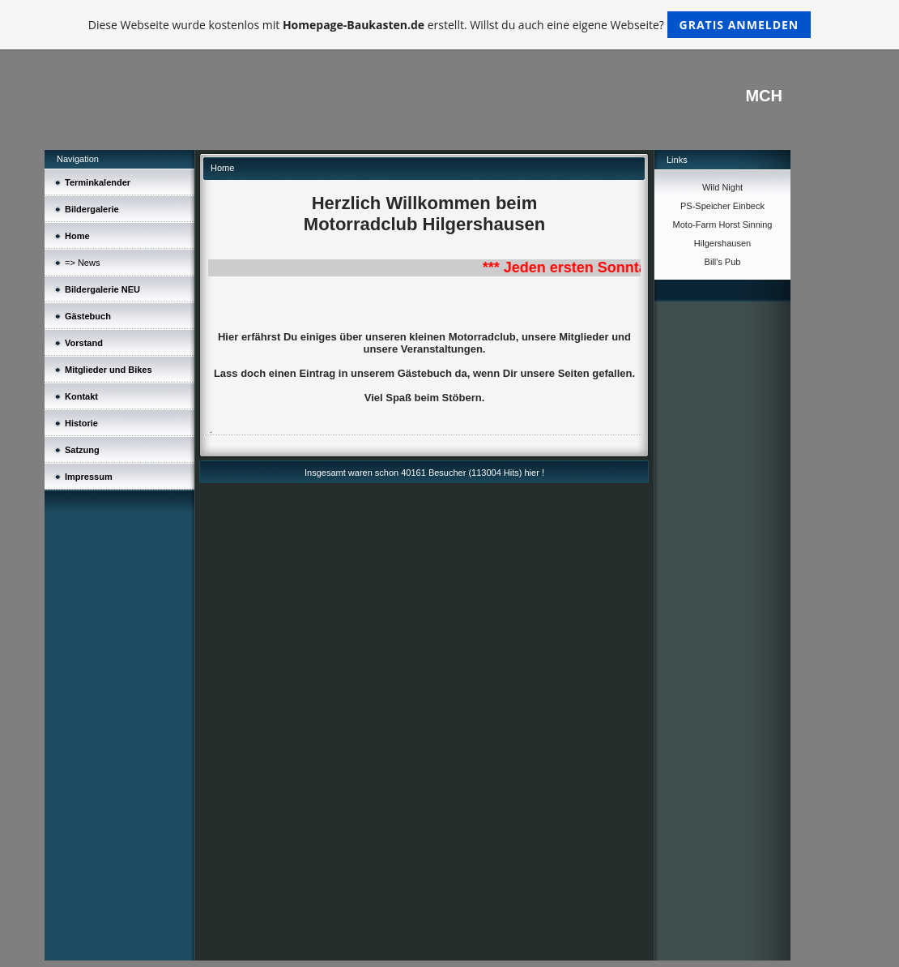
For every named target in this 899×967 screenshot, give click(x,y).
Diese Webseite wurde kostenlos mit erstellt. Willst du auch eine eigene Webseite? (450, 24)
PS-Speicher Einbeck (722, 206)
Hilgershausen (722, 243)
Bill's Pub (723, 262)
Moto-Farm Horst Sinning (723, 224)
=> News (82, 262)
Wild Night (722, 187)
